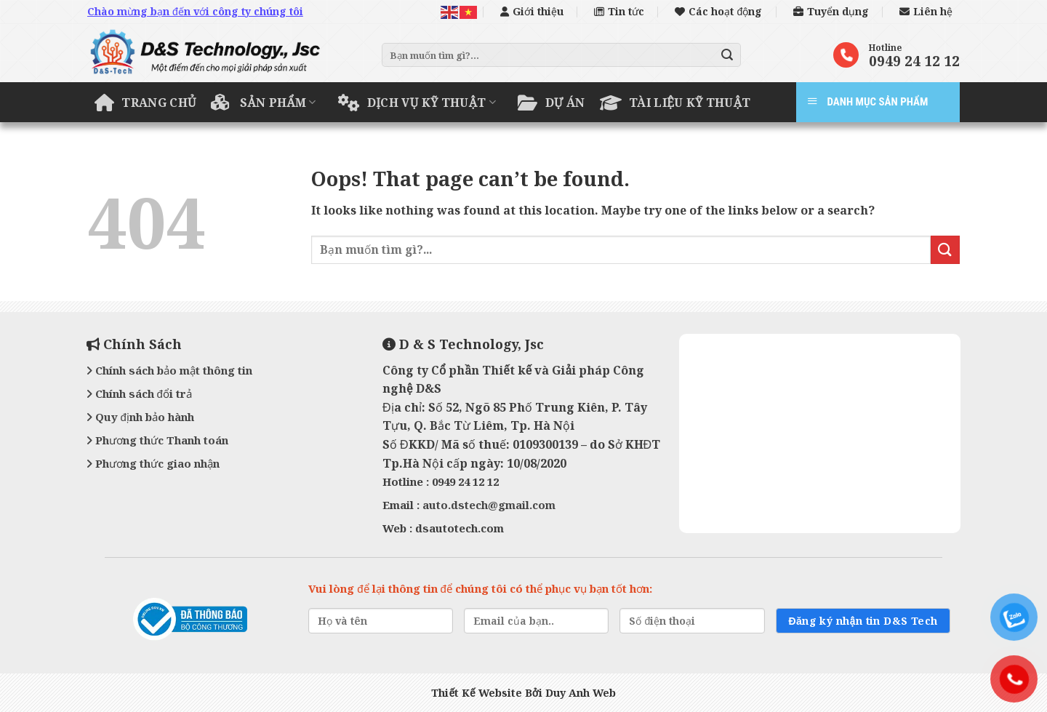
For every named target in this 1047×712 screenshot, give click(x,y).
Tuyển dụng (831, 11)
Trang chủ (145, 102)
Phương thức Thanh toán (157, 440)
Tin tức (619, 11)
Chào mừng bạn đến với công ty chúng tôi (195, 11)
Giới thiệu (531, 11)
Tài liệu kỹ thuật (675, 102)
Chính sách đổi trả (139, 393)
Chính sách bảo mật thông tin (169, 370)
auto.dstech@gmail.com (488, 504)
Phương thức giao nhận (153, 463)
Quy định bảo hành (140, 416)
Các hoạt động (718, 11)
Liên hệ (925, 11)
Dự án (551, 102)
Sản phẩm (263, 102)
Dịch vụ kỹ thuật (417, 102)
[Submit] (727, 55)
